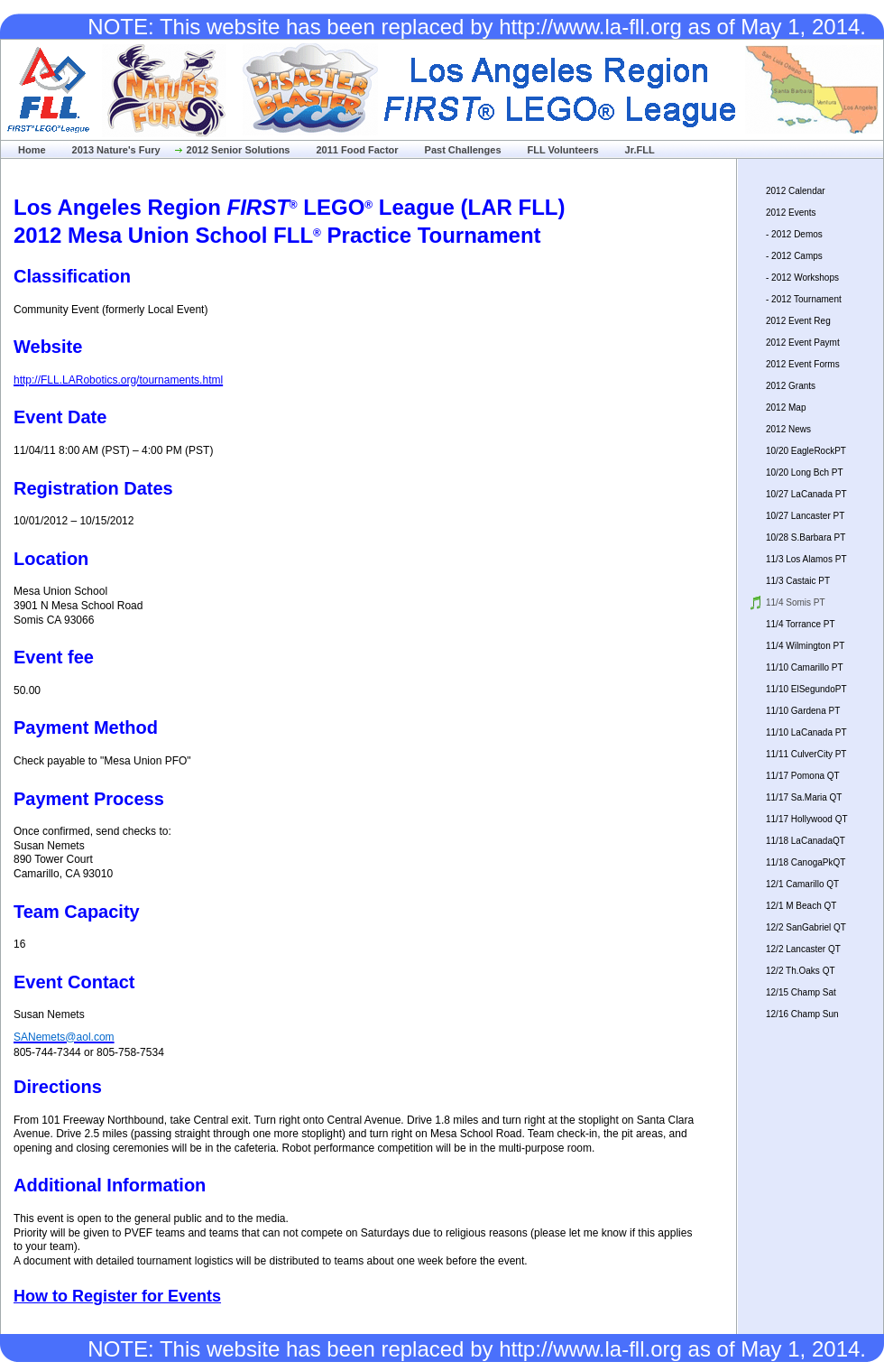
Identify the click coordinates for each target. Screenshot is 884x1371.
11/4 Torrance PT (800, 624)
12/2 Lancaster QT (803, 949)
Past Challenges (463, 149)
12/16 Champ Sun (802, 1014)
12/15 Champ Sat (801, 992)
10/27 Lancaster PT (805, 516)
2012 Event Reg (798, 321)
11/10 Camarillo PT (804, 667)
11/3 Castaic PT (798, 581)
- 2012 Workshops (802, 278)
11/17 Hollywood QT (807, 819)
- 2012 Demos (794, 234)
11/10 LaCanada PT (806, 732)
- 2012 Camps (794, 256)
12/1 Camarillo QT (802, 884)
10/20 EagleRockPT (806, 451)
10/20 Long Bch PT (804, 472)
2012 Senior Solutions (238, 149)
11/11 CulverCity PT (806, 754)
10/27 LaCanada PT (806, 494)
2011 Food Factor (357, 149)
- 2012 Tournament (804, 299)
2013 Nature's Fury (116, 149)
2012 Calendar (795, 191)
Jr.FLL (640, 149)
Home (32, 149)
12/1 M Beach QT (801, 906)
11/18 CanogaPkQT (805, 862)
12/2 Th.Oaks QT (800, 971)
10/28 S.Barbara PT (805, 537)
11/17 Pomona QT (803, 776)
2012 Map (786, 407)
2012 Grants (790, 386)
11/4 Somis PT (795, 602)
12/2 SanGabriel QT (806, 927)
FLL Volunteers (563, 149)
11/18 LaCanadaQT (805, 841)
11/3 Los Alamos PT (806, 559)
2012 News (788, 429)
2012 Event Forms (803, 364)
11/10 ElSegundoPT (806, 689)
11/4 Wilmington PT (805, 646)
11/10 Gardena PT (803, 711)
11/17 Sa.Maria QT (804, 797)
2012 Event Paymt (803, 342)
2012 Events (791, 213)
